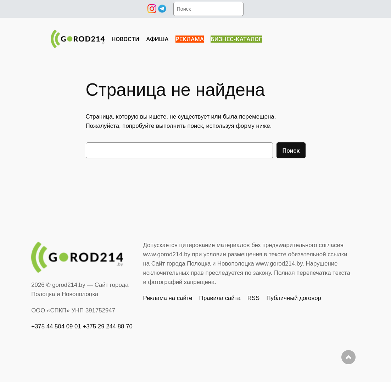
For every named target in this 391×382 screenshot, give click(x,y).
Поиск (291, 150)
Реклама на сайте (167, 298)
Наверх (348, 357)
